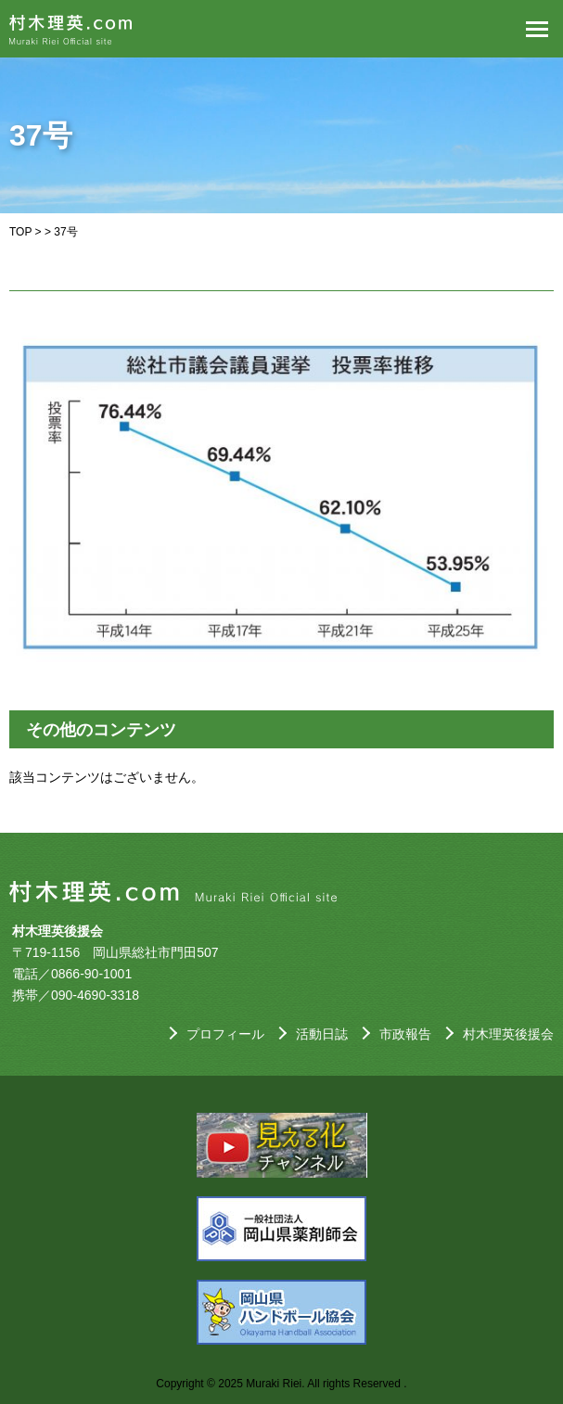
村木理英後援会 (508, 1034)
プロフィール (225, 1034)
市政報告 (405, 1034)
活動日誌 (322, 1034)
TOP (20, 231)
